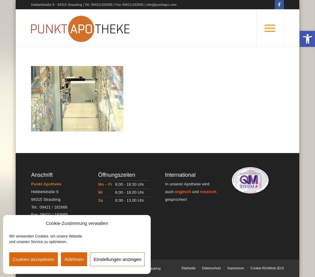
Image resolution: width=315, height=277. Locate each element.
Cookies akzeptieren (33, 259)
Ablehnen (74, 259)
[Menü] (270, 28)
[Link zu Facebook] (279, 4)
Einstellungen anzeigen (117, 259)
